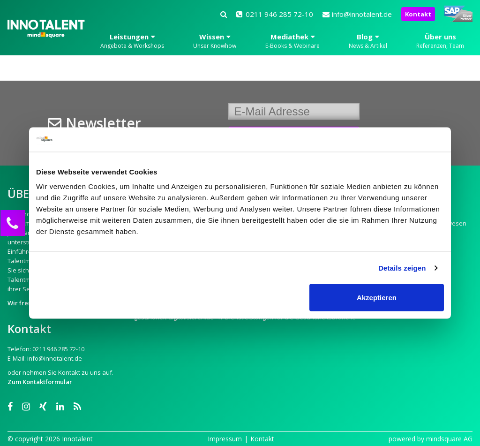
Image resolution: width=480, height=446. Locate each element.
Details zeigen (402, 268)
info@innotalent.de (357, 14)
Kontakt (418, 14)
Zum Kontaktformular (40, 382)
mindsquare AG (449, 438)
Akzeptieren (377, 298)
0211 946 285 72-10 (274, 14)
